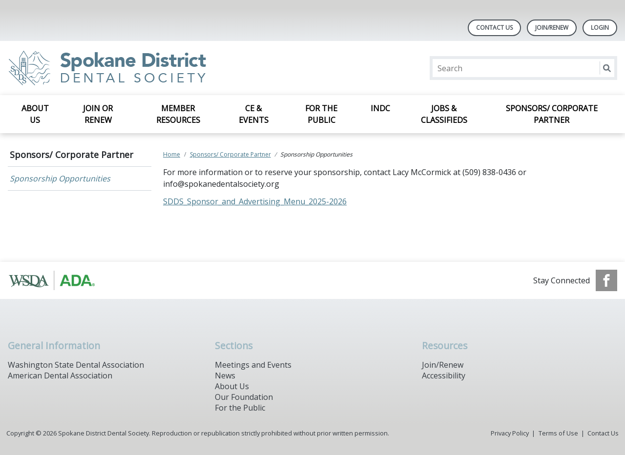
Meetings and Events (253, 364)
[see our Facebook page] (606, 280)
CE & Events (254, 114)
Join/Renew (551, 27)
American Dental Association (60, 375)
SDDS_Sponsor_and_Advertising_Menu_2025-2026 (255, 201)
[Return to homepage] (134, 68)
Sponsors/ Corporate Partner (552, 114)
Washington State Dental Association (76, 364)
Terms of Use (558, 433)
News (225, 375)
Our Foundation (244, 397)
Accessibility (443, 375)
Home (171, 154)
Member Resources (178, 114)
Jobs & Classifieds (444, 114)
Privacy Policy (510, 433)
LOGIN (600, 27)
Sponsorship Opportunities (60, 178)
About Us (35, 114)
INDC (380, 108)
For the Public (321, 114)
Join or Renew (98, 114)
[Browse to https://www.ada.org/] (57, 280)
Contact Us (494, 27)
